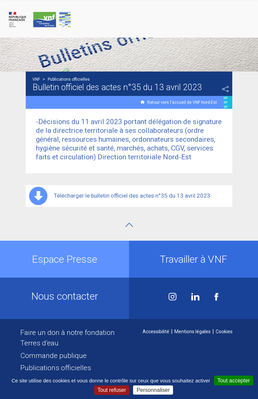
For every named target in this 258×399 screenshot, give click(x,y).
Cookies (224, 331)
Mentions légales (192, 331)
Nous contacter (64, 296)
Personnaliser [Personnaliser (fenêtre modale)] (153, 390)
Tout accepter (233, 380)
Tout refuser (112, 390)
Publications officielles (55, 368)
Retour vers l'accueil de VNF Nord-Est (182, 102)
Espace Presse (64, 259)
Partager (225, 89)
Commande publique (53, 356)
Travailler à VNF (193, 259)
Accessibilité (156, 331)
